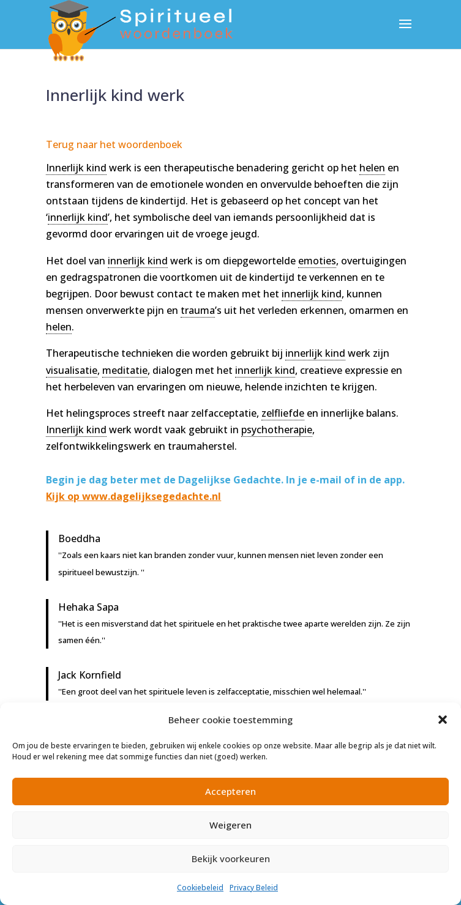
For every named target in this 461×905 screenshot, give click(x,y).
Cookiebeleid (200, 887)
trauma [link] (198, 310)
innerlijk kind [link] (78, 217)
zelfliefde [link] (282, 413)
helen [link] (372, 167)
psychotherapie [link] (276, 429)
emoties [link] (317, 260)
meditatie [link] (125, 370)
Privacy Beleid (254, 887)
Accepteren (230, 791)
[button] (443, 719)
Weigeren (230, 825)
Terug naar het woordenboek (114, 144)
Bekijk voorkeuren (231, 858)
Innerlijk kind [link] (76, 167)
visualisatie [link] (71, 370)
